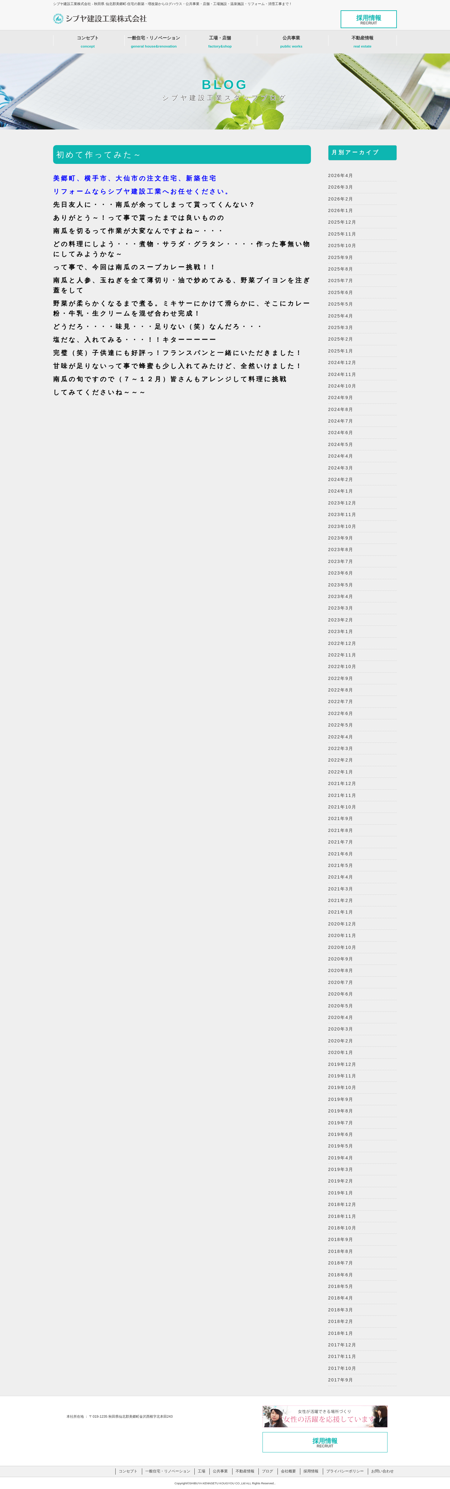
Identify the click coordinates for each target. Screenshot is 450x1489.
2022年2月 (340, 759)
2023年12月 (342, 502)
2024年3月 (340, 467)
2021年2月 (340, 900)
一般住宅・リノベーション (154, 43)
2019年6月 (340, 1134)
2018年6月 (340, 1274)
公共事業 (291, 43)
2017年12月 (342, 1344)
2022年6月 (340, 713)
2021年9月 (340, 818)
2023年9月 (340, 537)
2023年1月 (340, 631)
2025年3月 (340, 327)
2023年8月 (340, 549)
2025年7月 (340, 280)
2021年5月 (340, 865)
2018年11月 (342, 1216)
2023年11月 (342, 514)
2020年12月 (342, 923)
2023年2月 (340, 619)
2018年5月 (340, 1286)
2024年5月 (340, 444)
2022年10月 (342, 666)
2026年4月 (340, 175)
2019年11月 (342, 1075)
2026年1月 (340, 210)
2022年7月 (340, 701)
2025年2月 (340, 339)
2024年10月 (342, 385)
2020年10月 (342, 947)
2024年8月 (340, 409)
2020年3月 (340, 1028)
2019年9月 (340, 1099)
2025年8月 (340, 268)
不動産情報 (362, 43)
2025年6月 (340, 292)
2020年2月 (340, 1040)
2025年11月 (342, 233)
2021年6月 (340, 853)
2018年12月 (342, 1204)
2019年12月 (342, 1064)
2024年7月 (340, 420)
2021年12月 (342, 783)
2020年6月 (340, 993)
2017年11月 (342, 1356)
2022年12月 (342, 643)
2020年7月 (340, 982)
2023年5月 (340, 584)
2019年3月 (340, 1169)
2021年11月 (342, 795)
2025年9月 (340, 257)
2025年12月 (342, 222)
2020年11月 (342, 935)
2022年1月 (340, 771)
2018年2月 (340, 1321)
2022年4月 (340, 736)
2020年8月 (340, 970)
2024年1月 (340, 491)
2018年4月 (340, 1297)
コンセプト (87, 43)
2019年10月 (342, 1087)
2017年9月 (340, 1379)
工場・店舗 (220, 43)
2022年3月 (340, 748)
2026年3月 (340, 187)
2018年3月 (340, 1309)
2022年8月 (340, 689)
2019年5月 (340, 1145)
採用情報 (368, 19)
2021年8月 (340, 830)
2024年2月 (340, 479)
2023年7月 (340, 561)
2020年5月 (340, 1005)
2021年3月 (340, 888)
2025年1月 (340, 350)
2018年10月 (342, 1227)
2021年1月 (340, 911)
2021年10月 (342, 806)
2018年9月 (340, 1239)
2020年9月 (340, 958)
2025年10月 (342, 245)
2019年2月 (340, 1180)
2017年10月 (342, 1368)
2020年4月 (340, 1017)
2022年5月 (340, 724)
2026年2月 (340, 198)
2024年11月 (342, 374)
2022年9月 (340, 678)
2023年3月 (340, 607)
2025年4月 (340, 315)
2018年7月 (340, 1262)
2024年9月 (340, 397)
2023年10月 (342, 526)
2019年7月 (340, 1122)
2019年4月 (340, 1157)
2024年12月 (342, 362)
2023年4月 (340, 596)
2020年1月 (340, 1052)
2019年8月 (340, 1110)
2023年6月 (340, 572)
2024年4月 (340, 455)
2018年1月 (340, 1333)
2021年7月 (340, 841)
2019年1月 (340, 1192)
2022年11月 (342, 654)
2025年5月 (340, 303)
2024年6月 (340, 432)
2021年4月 (340, 876)
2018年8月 (340, 1251)
